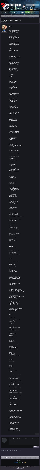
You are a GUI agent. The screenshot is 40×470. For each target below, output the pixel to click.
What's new (13, 12)
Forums (5, 12)
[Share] (37, 25)
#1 (38, 25)
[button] (8, 12)
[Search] (33, 5)
